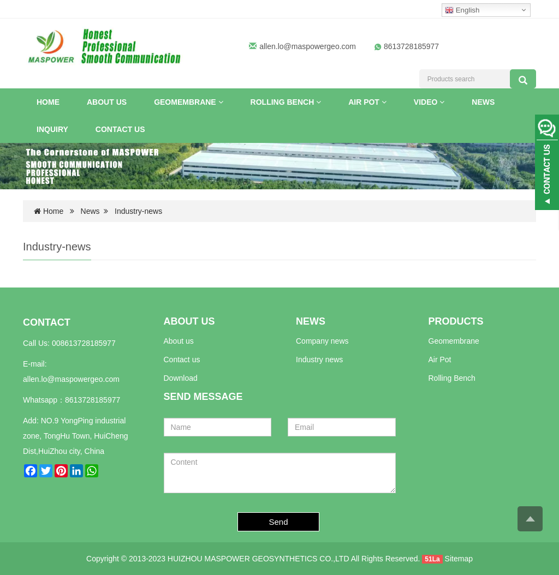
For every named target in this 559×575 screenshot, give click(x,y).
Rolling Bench (286, 102)
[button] (220, 102)
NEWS (310, 321)
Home (48, 102)
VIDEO (429, 102)
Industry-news (138, 211)
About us (179, 341)
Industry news (319, 359)
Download (181, 378)
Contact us (120, 129)
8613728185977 (92, 400)
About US (107, 102)
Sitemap (459, 558)
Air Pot (367, 102)
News (483, 102)
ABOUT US (189, 321)
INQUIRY (52, 129)
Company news (322, 341)
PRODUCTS (456, 321)
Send (278, 521)
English (462, 10)
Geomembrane (188, 102)
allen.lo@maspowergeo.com (307, 46)
